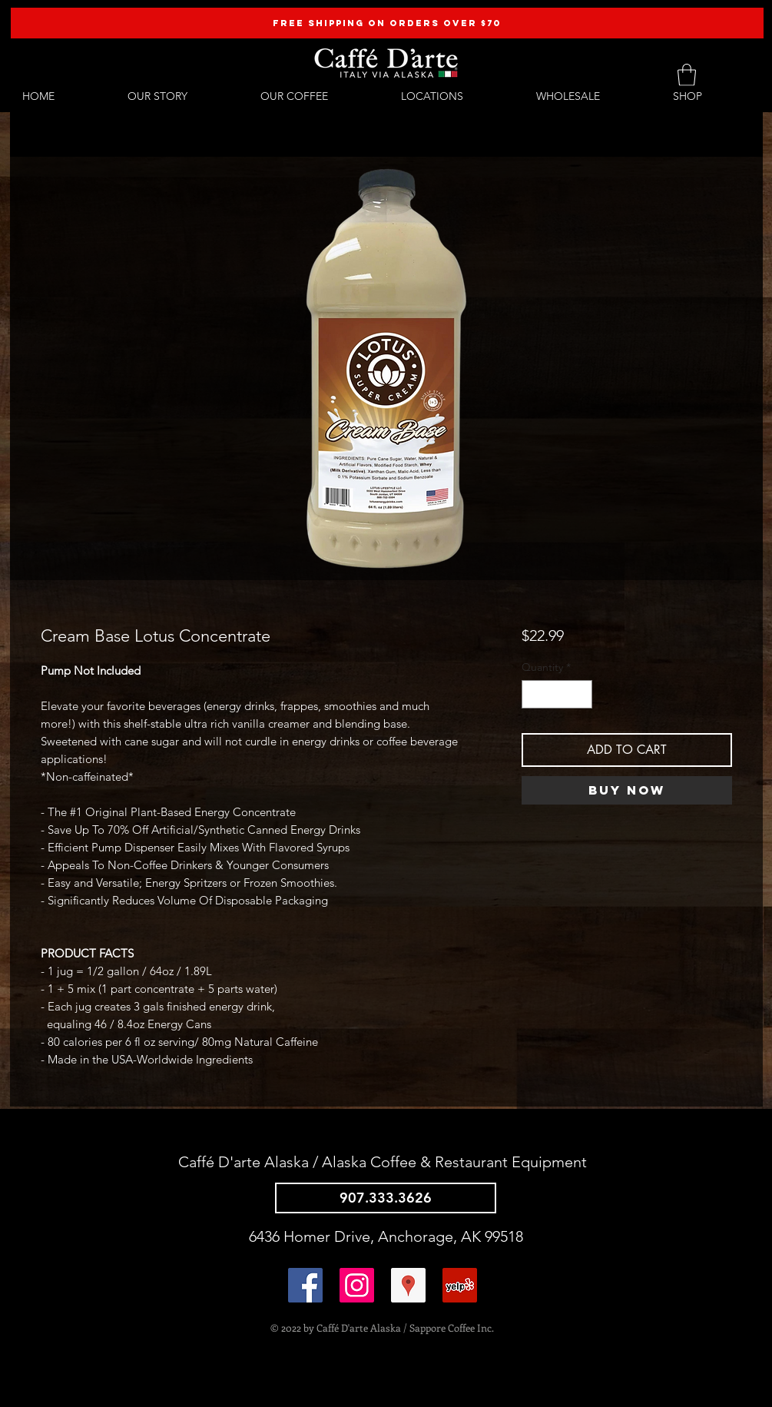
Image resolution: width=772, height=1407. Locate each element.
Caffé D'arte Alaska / (250, 1162)
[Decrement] (533, 694)
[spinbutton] (557, 694)
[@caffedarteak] (357, 1285)
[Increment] (580, 694)
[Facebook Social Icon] (305, 1285)
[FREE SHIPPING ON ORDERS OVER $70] (387, 23)
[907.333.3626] (385, 1198)
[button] (687, 75)
